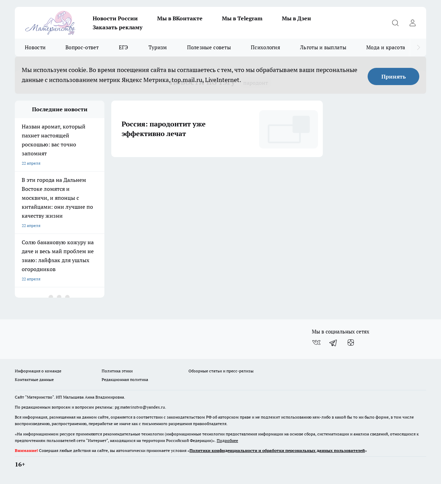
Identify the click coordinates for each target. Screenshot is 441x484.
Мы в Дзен (296, 18)
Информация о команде (38, 370)
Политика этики (117, 370)
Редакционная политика (125, 379)
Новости (35, 47)
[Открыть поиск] (395, 23)
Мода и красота (385, 47)
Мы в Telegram (242, 18)
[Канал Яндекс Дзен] (350, 343)
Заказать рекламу (117, 27)
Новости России (115, 18)
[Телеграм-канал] (333, 343)
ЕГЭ (124, 47)
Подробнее (227, 440)
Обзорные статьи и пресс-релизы (221, 370)
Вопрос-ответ (82, 47)
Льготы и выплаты (323, 47)
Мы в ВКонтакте (180, 18)
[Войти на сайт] (412, 23)
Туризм (157, 47)
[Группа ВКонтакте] (316, 343)
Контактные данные (34, 379)
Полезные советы (209, 47)
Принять (393, 76)
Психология (265, 47)
